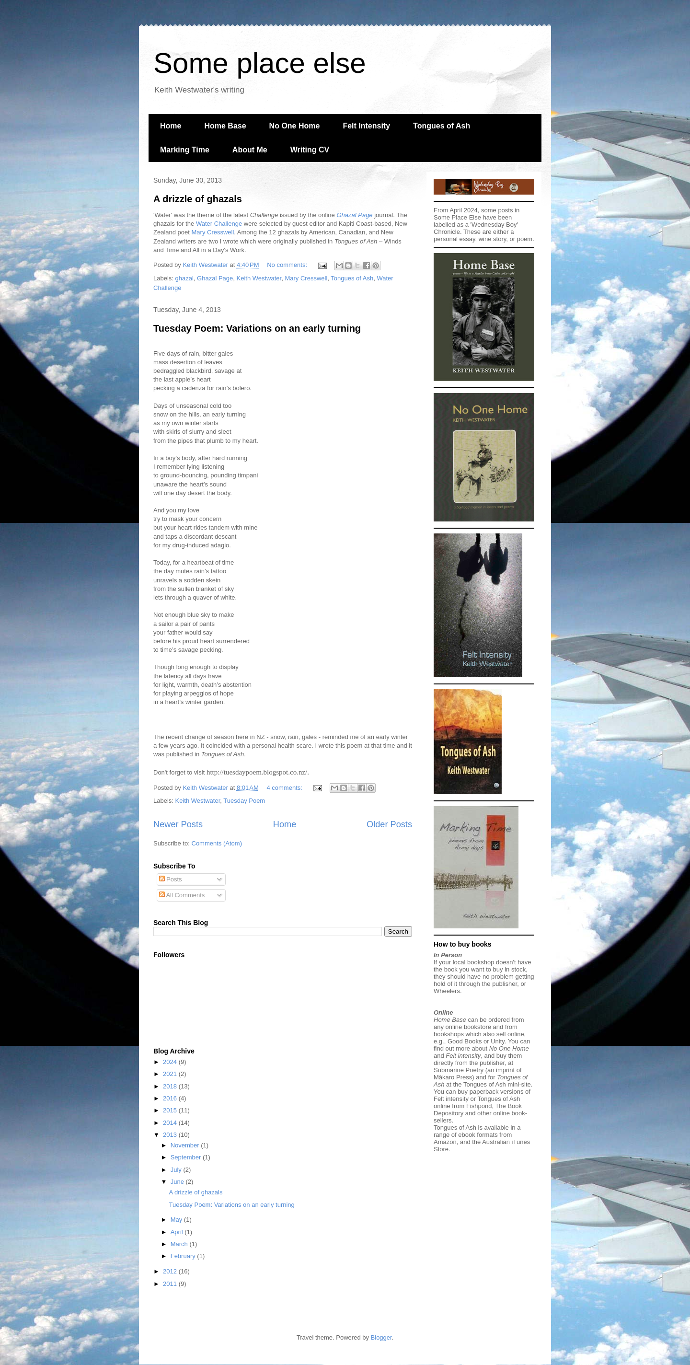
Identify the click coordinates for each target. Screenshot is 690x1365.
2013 (171, 1134)
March (180, 1244)
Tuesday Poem (244, 800)
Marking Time (184, 150)
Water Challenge (219, 223)
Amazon (445, 1141)
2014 (171, 1122)
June (178, 1181)
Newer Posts (178, 824)
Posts (170, 879)
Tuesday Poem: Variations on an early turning (257, 328)
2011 (171, 1283)
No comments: (288, 264)
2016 (171, 1098)
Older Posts (389, 824)
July (177, 1169)
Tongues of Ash (441, 126)
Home (170, 126)
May (177, 1219)
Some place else (259, 63)
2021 (171, 1073)
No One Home (294, 126)
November (186, 1145)
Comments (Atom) (217, 843)
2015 (171, 1110)
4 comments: (285, 787)
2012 (171, 1271)
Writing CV (309, 150)
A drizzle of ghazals (197, 199)
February (184, 1256)
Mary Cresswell (213, 232)
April (178, 1232)
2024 (171, 1061)
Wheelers (447, 991)
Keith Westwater (259, 278)
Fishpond (479, 1106)
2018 (171, 1086)
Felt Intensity (366, 126)
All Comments (182, 895)
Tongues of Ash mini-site (497, 1084)
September (187, 1157)
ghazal (184, 278)
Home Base (225, 126)
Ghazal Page (215, 278)
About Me (249, 150)
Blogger (381, 1337)
